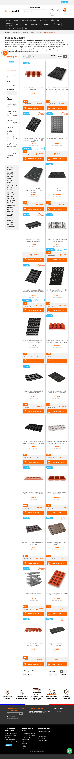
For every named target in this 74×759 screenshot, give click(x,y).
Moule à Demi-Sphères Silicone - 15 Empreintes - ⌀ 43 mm (57, 594)
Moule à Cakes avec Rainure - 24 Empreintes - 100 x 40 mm (33, 442)
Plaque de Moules (11, 202)
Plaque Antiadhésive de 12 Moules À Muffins (33, 392)
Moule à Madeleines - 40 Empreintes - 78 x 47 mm (57, 392)
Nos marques (10, 740)
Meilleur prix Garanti (7, 697)
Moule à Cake (10, 182)
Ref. (31, 95)
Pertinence (62, 56)
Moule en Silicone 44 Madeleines (57, 190)
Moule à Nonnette (11, 225)
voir (8, 722)
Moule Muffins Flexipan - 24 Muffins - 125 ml (57, 291)
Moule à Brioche (10, 210)
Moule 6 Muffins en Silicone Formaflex (33, 89)
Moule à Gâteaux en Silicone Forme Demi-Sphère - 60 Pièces (34, 140)
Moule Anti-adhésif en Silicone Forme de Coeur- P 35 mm (57, 341)
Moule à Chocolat (11, 193)
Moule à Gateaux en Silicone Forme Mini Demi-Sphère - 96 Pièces (57, 89)
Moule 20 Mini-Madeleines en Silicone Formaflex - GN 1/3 (33, 493)
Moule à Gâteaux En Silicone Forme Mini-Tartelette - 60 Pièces (34, 190)
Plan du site (43, 740)
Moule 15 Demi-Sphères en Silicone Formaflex (33, 645)
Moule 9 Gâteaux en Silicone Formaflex (57, 493)
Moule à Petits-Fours (10, 216)
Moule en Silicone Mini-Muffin (57, 139)
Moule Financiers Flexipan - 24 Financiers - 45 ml (33, 341)
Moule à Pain (12, 185)
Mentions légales (11, 733)
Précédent (52, 671)
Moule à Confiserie (11, 197)
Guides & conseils (12, 742)
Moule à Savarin (10, 173)
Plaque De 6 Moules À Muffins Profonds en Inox (57, 240)
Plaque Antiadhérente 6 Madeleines (57, 645)
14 (56, 674)
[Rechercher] (34, 11)
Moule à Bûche (10, 189)
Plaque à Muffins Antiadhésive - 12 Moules (33, 543)
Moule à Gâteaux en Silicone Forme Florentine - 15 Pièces (33, 291)
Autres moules (10, 221)
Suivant (64, 674)
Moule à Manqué (10, 169)
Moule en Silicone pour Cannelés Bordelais (34, 240)
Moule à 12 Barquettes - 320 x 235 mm (57, 543)
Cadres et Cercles (11, 206)
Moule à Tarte (10, 177)
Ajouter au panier (34, 108)
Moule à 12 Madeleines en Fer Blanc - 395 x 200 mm (57, 442)
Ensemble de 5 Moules (34, 594)
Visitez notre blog (59, 709)
